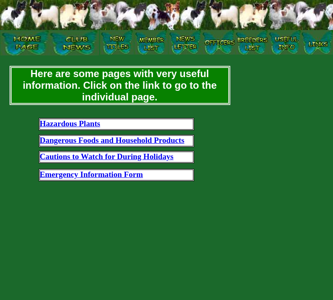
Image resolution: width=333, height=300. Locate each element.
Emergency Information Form (91, 174)
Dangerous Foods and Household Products (112, 140)
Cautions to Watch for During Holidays (107, 156)
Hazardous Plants (70, 123)
